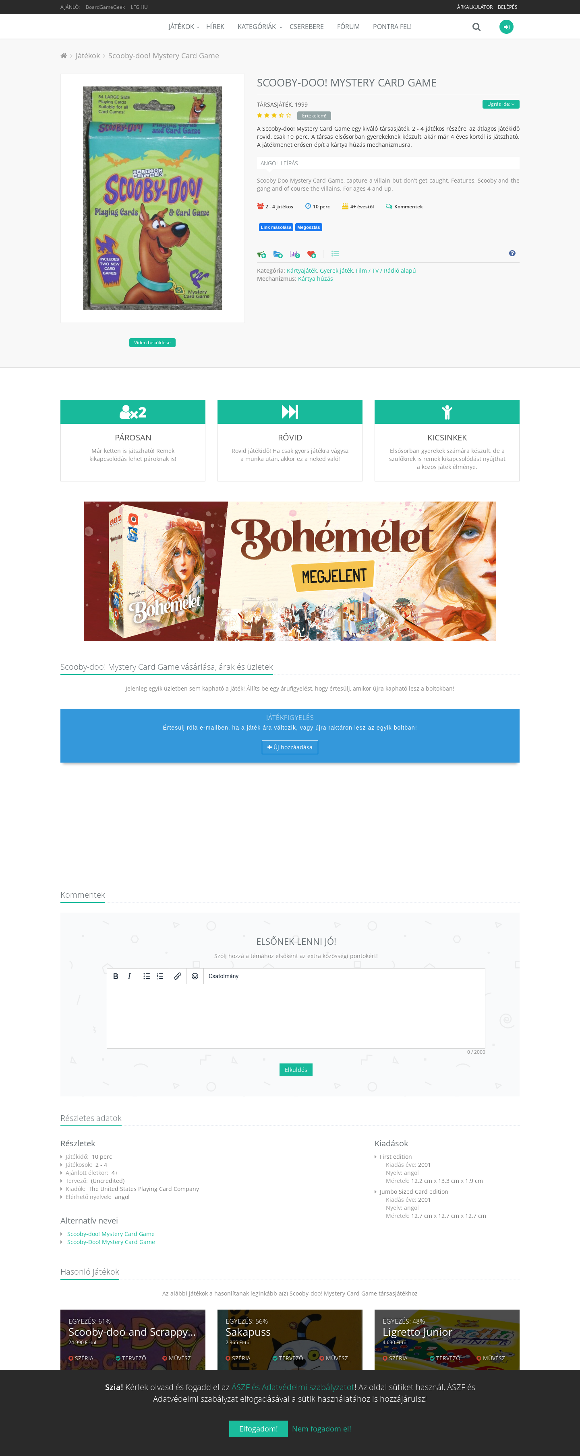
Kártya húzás (315, 278)
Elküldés (296, 1069)
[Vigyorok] (195, 976)
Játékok (181, 26)
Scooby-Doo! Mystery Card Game (110, 1242)
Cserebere (307, 26)
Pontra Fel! (392, 26)
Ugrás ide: (501, 104)
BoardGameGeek (105, 7)
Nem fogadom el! (321, 1428)
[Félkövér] (115, 976)
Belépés (508, 7)
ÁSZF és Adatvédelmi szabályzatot (293, 1387)
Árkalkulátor (475, 7)
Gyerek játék (336, 270)
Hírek (215, 26)
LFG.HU (139, 7)
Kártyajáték (302, 270)
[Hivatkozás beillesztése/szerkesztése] (177, 976)
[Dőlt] (129, 976)
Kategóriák (258, 26)
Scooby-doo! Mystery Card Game (163, 55)
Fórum (348, 26)
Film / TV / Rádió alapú (386, 270)
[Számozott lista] (160, 976)
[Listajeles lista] (146, 976)
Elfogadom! (258, 1428)
